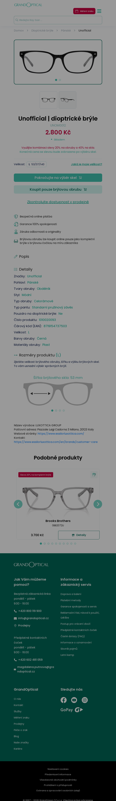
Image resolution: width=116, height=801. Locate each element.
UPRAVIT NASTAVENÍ (23, 419)
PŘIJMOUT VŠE (95, 419)
